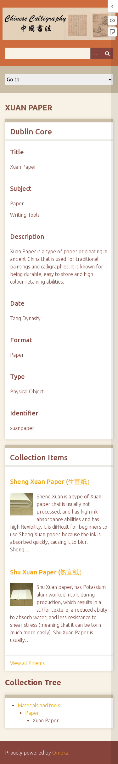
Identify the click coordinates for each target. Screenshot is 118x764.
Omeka (60, 752)
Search (107, 53)
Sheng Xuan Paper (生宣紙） (51, 481)
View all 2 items (27, 663)
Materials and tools (39, 705)
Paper (32, 713)
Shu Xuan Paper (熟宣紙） (47, 572)
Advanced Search (96, 53)
